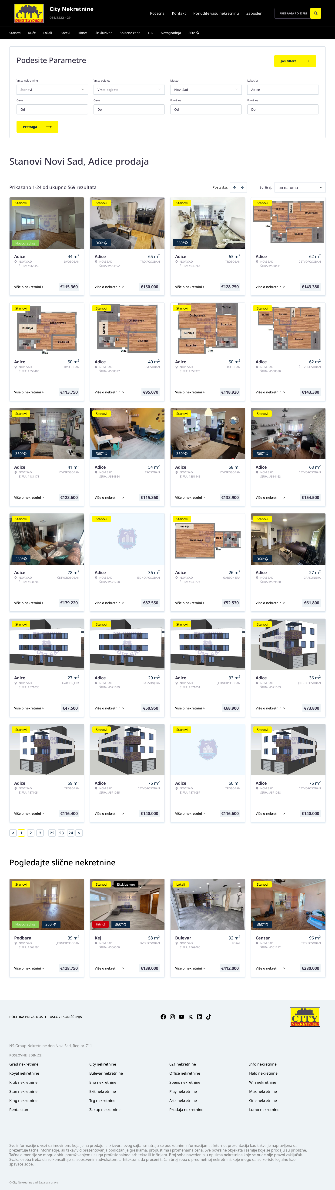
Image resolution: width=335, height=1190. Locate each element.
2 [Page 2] (31, 831)
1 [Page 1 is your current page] (21, 831)
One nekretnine (263, 1098)
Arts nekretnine (183, 1098)
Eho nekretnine (102, 1080)
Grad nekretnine (23, 1062)
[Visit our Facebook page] (163, 1015)
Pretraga (37, 125)
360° (193, 33)
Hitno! (82, 33)
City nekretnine (102, 1062)
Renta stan (18, 1108)
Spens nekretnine (184, 1080)
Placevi (65, 33)
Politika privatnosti (27, 1015)
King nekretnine (23, 1098)
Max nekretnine (263, 1089)
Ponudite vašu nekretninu (216, 13)
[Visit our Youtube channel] (181, 1015)
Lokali (47, 33)
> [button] (79, 831)
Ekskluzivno (103, 33)
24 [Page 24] (70, 831)
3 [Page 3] (40, 831)
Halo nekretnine (263, 1071)
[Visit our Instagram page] (172, 1015)
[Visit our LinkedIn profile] (199, 1015)
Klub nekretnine (23, 1080)
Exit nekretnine (102, 1089)
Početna (157, 13)
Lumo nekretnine (264, 1108)
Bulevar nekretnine (106, 1071)
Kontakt (179, 13)
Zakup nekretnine (105, 1108)
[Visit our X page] (190, 1015)
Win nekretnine (262, 1080)
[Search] (315, 13)
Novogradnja (171, 33)
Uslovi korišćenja (66, 1015)
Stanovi (15, 33)
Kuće (32, 33)
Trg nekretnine (102, 1098)
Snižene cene (130, 33)
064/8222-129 (60, 17)
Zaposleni (254, 13)
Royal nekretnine (24, 1071)
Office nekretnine (184, 1071)
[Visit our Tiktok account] (208, 1015)
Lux (150, 33)
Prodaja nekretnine (186, 1108)
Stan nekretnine (23, 1089)
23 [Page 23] (61, 831)
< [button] (13, 831)
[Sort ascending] (234, 186)
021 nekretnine (182, 1062)
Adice (255, 88)
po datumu (288, 186)
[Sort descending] (242, 186)
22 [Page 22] (52, 831)
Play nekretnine (183, 1089)
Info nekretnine (263, 1062)
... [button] (46, 831)
